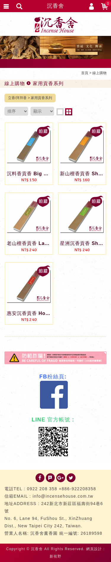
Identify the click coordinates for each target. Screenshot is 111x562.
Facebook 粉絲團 (54, 395)
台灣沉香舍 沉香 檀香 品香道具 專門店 (55, 25)
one (60, 111)
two (68, 111)
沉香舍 (55, 6)
